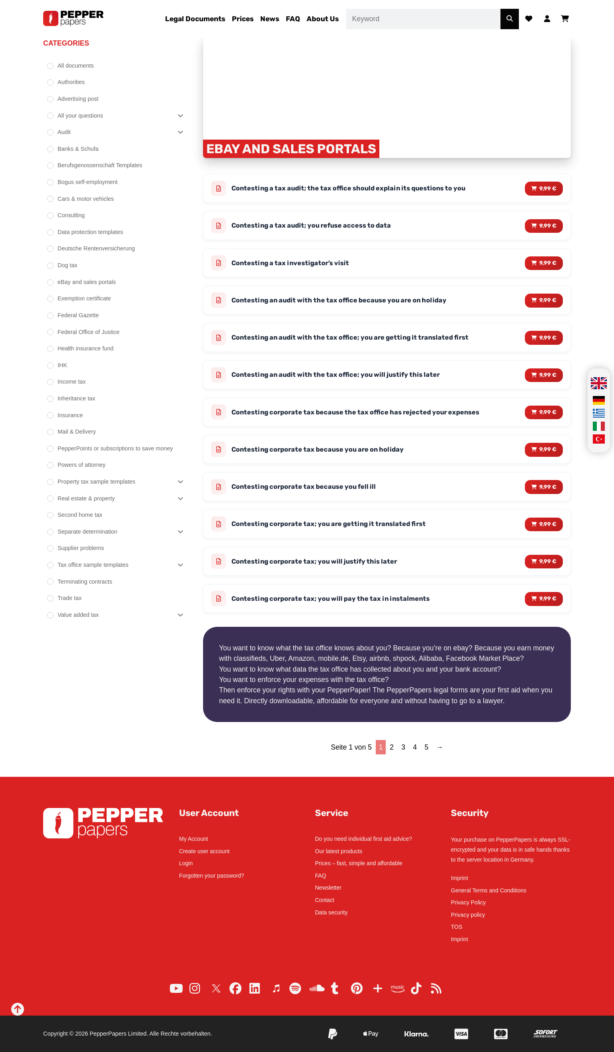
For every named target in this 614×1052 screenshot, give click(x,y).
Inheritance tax (76, 398)
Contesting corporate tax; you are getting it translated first (335, 533)
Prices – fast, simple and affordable (358, 863)
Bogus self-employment (88, 182)
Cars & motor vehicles (86, 199)
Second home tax (80, 515)
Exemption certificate (84, 298)
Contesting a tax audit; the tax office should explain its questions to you (355, 189)
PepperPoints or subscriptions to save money (115, 448)
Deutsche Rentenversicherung (96, 248)
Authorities (71, 82)
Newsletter (328, 887)
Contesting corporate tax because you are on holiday (323, 456)
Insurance (70, 415)
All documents (76, 65)
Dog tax (68, 265)
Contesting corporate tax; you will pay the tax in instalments (336, 609)
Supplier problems (81, 548)
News (269, 19)
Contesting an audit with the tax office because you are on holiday (345, 303)
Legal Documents (195, 19)
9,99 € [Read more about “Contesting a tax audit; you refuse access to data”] (547, 227)
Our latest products (338, 851)
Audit (64, 132)
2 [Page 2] (392, 758)
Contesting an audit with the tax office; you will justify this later (342, 380)
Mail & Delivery (77, 431)
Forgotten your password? (211, 875)
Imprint (459, 878)
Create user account (204, 851)
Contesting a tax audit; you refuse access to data (316, 227)
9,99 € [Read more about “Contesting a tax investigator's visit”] (547, 265)
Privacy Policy (468, 902)
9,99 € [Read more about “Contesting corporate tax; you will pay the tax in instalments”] (547, 609)
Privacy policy (468, 915)
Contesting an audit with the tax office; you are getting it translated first (357, 342)
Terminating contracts (85, 581)
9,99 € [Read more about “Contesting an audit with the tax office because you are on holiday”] (547, 303)
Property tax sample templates (96, 481)
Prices (243, 19)
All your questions (80, 115)
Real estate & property (86, 498)
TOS (456, 927)
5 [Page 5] (427, 758)
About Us (323, 19)
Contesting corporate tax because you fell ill (308, 494)
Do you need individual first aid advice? (363, 839)
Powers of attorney (82, 465)
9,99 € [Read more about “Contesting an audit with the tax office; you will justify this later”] (547, 379)
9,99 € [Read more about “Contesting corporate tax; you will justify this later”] (547, 571)
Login (186, 863)
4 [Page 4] (415, 758)
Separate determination (88, 531)
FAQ (293, 19)
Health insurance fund (86, 348)
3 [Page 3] (403, 758)
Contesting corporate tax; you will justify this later (319, 571)
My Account (193, 839)
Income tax (72, 381)
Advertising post (78, 99)
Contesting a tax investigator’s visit (294, 265)
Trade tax (70, 598)
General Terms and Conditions (488, 890)
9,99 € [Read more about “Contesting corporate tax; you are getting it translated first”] (547, 532)
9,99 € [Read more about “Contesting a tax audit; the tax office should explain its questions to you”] (547, 188)
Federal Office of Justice (89, 332)
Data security (331, 912)
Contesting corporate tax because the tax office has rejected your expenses (362, 418)
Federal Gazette (78, 315)
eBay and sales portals (87, 282)
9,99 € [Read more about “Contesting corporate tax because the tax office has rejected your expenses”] (547, 418)
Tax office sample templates (93, 565)
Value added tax (78, 615)
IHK (62, 365)
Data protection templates (90, 232)
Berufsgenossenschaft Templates (100, 165)
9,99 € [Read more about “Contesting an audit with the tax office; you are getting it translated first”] (547, 341)
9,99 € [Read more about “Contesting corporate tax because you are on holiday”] (547, 456)
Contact (324, 900)
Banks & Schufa (78, 149)
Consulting (71, 215)
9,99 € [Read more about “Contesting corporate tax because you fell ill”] (547, 494)
